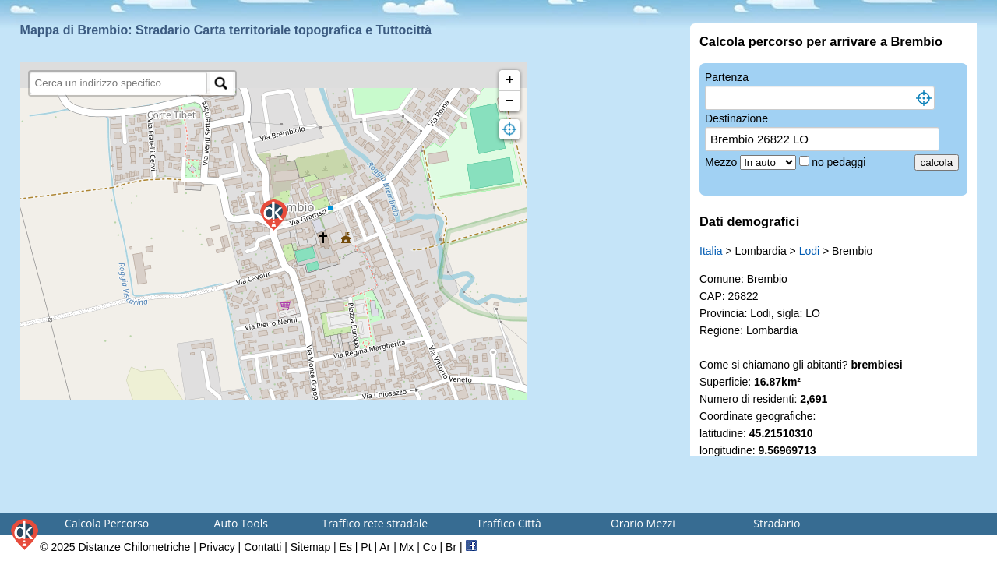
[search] (119, 83)
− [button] (510, 101)
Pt (366, 547)
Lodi (809, 251)
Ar (384, 547)
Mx (407, 547)
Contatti (262, 547)
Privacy (217, 547)
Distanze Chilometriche (134, 547)
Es (346, 547)
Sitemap (310, 547)
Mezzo (722, 162)
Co (430, 547)
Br (451, 547)
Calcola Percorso (107, 523)
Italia (711, 251)
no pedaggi (840, 162)
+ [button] (510, 80)
